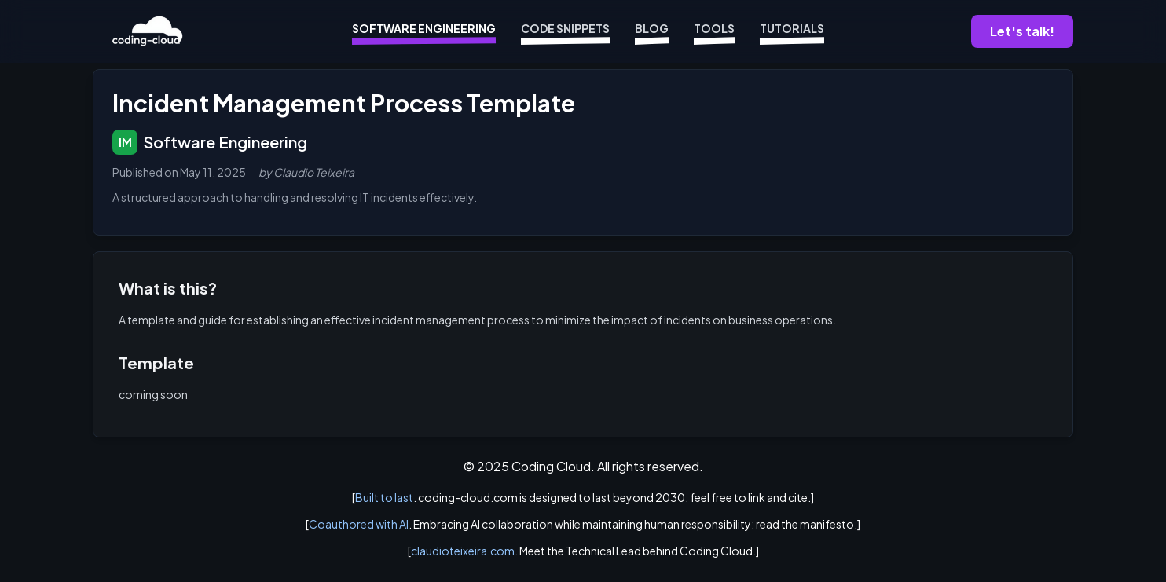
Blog (652, 31)
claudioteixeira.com (463, 551)
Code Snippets (565, 31)
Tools (714, 31)
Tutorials (792, 31)
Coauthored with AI (359, 524)
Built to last (384, 497)
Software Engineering (424, 31)
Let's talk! (1022, 31)
